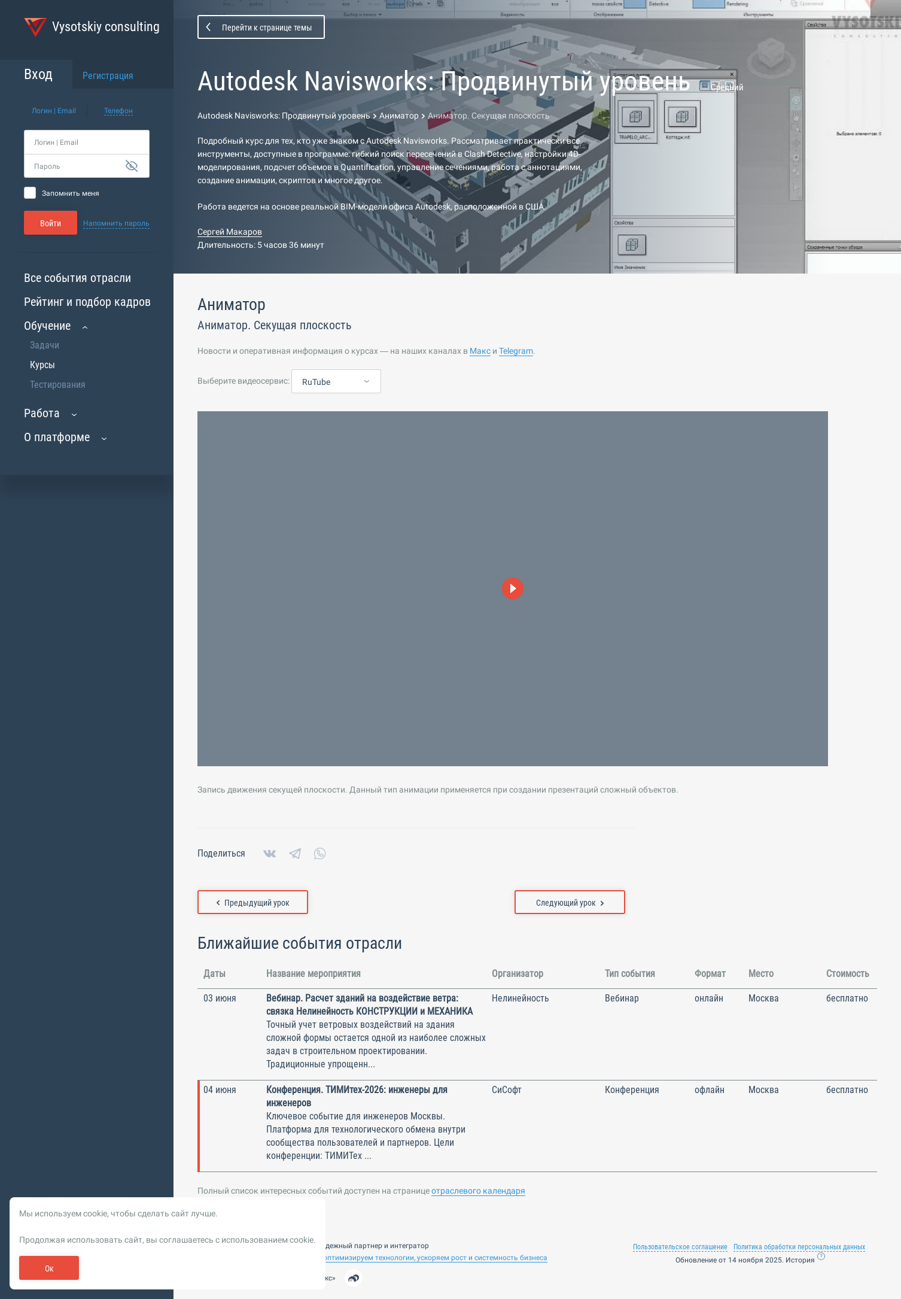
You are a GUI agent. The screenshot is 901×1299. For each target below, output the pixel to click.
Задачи (44, 345)
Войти (50, 223)
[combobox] (336, 382)
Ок (49, 1268)
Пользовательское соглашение (680, 1247)
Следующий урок (570, 903)
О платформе (57, 437)
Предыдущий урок (253, 903)
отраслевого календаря (478, 1190)
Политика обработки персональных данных (799, 1247)
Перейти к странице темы (267, 27)
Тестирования (58, 384)
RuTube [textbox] (316, 382)
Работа (42, 413)
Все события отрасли (77, 278)
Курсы (42, 365)
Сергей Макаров (229, 231)
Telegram (516, 351)
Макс (480, 351)
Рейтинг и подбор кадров (87, 302)
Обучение (47, 325)
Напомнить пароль (116, 223)
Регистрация (108, 75)
